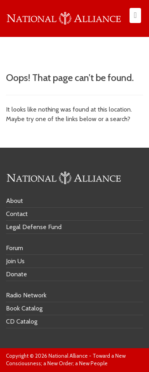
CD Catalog (21, 321)
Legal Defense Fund (34, 227)
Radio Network (26, 295)
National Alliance (68, 356)
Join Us (15, 261)
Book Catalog (24, 308)
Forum (14, 248)
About (14, 200)
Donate (16, 274)
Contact (17, 214)
